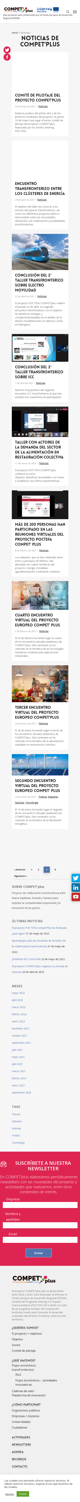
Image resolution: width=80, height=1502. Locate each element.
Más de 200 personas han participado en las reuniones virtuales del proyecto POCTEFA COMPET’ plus (40, 534)
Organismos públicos (26, 1410)
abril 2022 (17, 1000)
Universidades (21, 1422)
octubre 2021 (19, 1035)
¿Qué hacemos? (23, 1360)
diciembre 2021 (20, 1028)
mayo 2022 (18, 993)
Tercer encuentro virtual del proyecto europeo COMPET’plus (37, 712)
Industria (53, 796)
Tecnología (31, 802)
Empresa (13, 1199)
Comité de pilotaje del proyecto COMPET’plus (38, 98)
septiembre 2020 (21, 1092)
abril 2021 (17, 1064)
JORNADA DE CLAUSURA (26, 959)
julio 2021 (17, 1049)
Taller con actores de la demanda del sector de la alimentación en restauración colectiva (39, 450)
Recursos (19, 1459)
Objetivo (17, 1339)
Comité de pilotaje (24, 1351)
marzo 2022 (19, 1007)
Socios (16, 1345)
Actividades (21, 1437)
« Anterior (20, 869)
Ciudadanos (19, 1427)
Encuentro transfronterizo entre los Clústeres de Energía (40, 188)
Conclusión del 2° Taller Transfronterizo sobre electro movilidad (39, 283)
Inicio (15, 32)
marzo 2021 (19, 1071)
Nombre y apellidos (12, 1217)
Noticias (43, 106)
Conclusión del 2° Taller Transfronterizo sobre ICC (39, 372)
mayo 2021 (18, 1057)
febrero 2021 (19, 1078)
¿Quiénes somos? (25, 1328)
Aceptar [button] (23, 1493)
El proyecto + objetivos (27, 1334)
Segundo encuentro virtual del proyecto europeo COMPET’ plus (37, 785)
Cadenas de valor (23, 1391)
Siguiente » (20, 876)
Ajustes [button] (9, 1494)
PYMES (16, 1135)
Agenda (17, 1452)
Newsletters (21, 1445)
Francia (43, 796)
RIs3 (18, 1375)
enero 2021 (18, 1085)
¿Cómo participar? (26, 1404)
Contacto (19, 1466)
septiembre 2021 (21, 1042)
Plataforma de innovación (29, 1395)
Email (13, 1234)
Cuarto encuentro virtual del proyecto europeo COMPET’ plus (37, 620)
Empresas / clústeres (25, 1416)
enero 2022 (18, 1021)
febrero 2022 (19, 1014)
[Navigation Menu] (75, 12)
